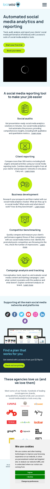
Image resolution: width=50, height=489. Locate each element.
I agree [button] (29, 472)
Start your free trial (14, 45)
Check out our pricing (14, 365)
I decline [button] (30, 477)
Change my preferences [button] (30, 481)
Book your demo (14, 51)
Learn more (36, 133)
